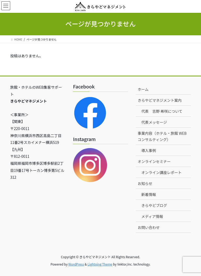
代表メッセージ (154, 122)
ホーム (143, 89)
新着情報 (148, 194)
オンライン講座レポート (161, 172)
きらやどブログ (154, 205)
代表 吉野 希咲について (161, 111)
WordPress (76, 264)
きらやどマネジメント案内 (160, 100)
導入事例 (148, 150)
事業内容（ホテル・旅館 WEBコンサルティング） (162, 136)
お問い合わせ (149, 227)
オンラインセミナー (154, 161)
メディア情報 (152, 216)
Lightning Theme (99, 264)
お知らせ (145, 183)
